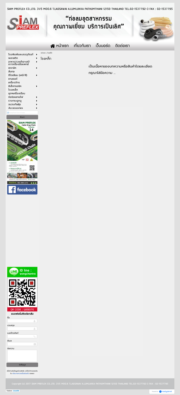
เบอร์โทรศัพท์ (12, 333)
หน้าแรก (43, 53)
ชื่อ (8, 317)
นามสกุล (10, 325)
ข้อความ (10, 348)
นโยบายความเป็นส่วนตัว (21, 373)
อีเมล (9, 340)
